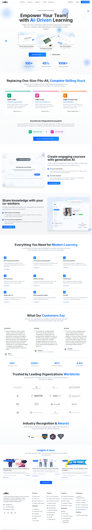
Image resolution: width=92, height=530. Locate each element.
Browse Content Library (74, 111)
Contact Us (70, 2)
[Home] (5, 2)
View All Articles (46, 482)
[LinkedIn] (11, 513)
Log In (77, 2)
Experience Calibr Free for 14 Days (46, 138)
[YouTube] (15, 513)
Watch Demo (55, 54)
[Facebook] (4, 513)
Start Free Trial (85, 2)
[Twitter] (8, 513)
